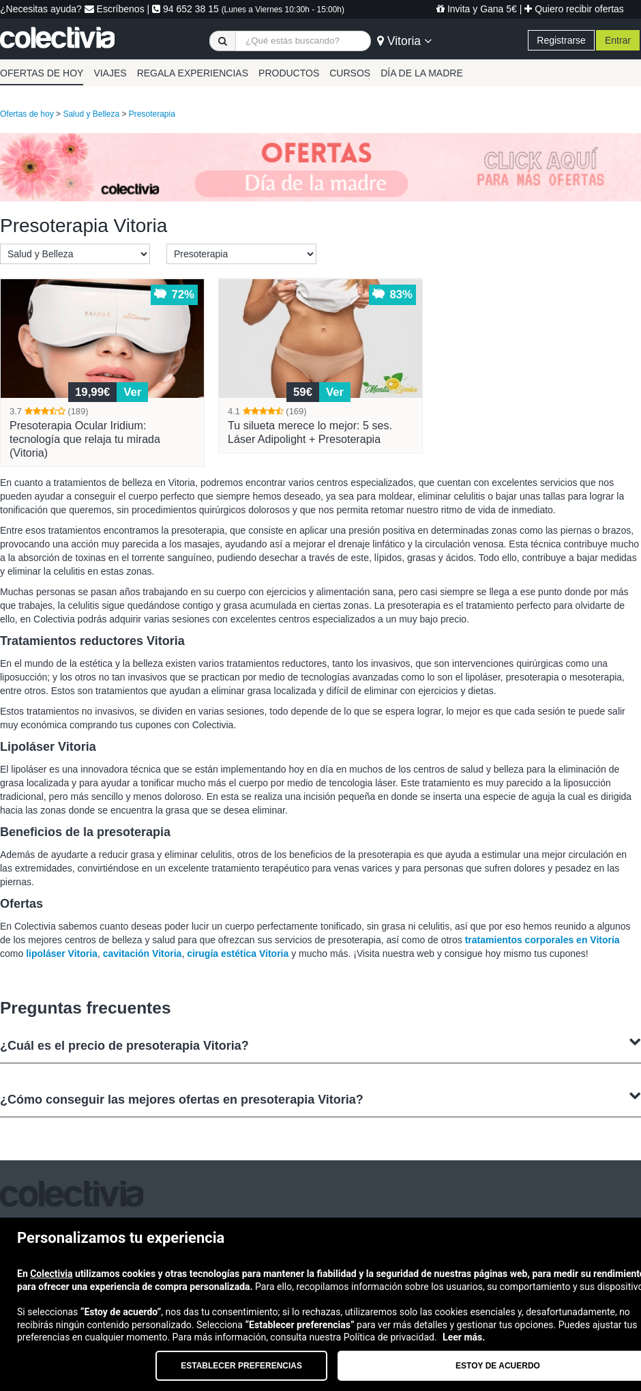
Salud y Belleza (91, 114)
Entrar (618, 40)
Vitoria (404, 41)
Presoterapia (152, 114)
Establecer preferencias (241, 1366)
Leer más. (464, 1337)
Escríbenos (115, 8)
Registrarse (561, 40)
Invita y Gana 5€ (476, 8)
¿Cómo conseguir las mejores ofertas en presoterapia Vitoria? (320, 1097)
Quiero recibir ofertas (574, 8)
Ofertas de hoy (27, 114)
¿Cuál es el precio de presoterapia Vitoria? (320, 1043)
